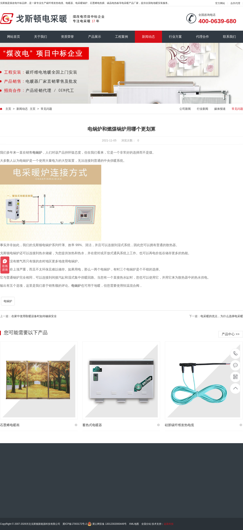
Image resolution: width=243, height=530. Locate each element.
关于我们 (40, 36)
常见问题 (46, 108)
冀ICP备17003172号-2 (75, 523)
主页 (8, 108)
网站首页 (13, 36)
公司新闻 (185, 108)
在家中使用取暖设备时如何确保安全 (34, 316)
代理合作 (202, 36)
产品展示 (94, 36)
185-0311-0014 (235, 353)
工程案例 (121, 36)
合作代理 (235, 3)
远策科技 (169, 523)
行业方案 (175, 36)
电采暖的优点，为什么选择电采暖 (221, 316)
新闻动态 (148, 36)
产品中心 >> (230, 334)
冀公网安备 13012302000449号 (109, 523)
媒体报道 (220, 108)
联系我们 (229, 36)
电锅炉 (37, 152)
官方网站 (220, 3)
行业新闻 (202, 108)
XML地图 (134, 523)
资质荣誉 (67, 36)
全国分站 (146, 523)
